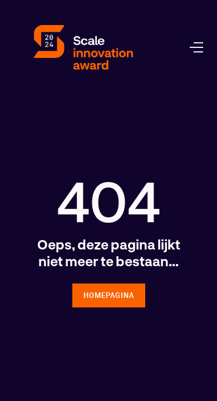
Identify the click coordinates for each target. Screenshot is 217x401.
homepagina (108, 295)
